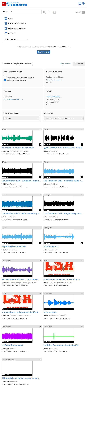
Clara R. (54, 151)
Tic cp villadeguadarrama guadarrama (23, 283)
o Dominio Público (12, 99)
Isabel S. (13, 348)
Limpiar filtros (65, 64)
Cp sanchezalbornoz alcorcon (62, 283)
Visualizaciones (52, 102)
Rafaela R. (13, 381)
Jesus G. (54, 250)
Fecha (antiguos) (52, 99)
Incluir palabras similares (15, 80)
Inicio (10, 18)
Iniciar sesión (43, 52)
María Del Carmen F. (58, 315)
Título (48, 105)
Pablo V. (13, 184)
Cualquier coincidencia (55, 77)
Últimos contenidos (16, 28)
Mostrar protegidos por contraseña (19, 77)
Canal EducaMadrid (17, 23)
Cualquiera (7, 97)
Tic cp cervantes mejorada (19, 151)
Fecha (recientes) (53, 97)
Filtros (79, 63)
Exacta (48, 82)
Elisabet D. (13, 250)
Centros (11, 33)
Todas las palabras (53, 80)
